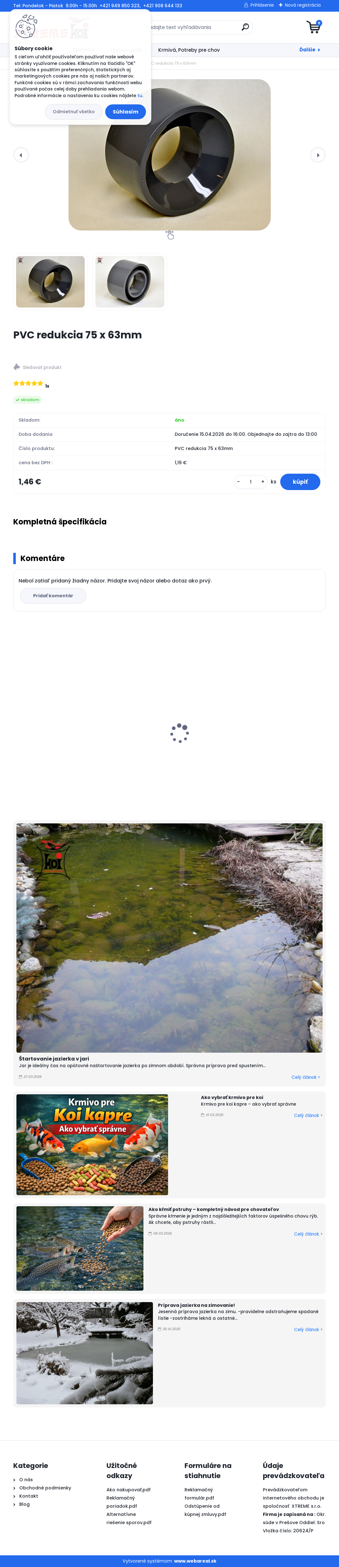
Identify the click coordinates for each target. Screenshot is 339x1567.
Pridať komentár (53, 596)
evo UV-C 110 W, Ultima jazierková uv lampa (61, 740)
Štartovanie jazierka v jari (54, 1058)
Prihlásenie (262, 5)
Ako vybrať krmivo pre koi (232, 1097)
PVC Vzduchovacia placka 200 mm (167, 737)
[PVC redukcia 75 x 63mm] (169, 155)
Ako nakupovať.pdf (128, 1490)
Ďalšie (307, 49)
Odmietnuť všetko (74, 111)
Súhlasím (125, 111)
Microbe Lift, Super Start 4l (261, 737)
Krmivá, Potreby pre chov (189, 50)
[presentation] (21, 155)
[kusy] (250, 482)
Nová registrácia (303, 5)
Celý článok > (306, 1077)
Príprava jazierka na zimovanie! (196, 1305)
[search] (245, 29)
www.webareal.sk (195, 1561)
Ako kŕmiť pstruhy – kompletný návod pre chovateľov (213, 1209)
